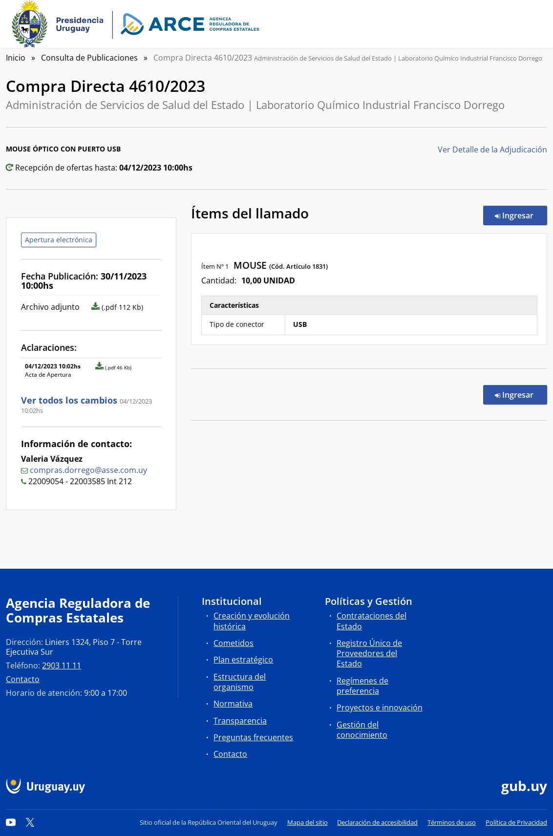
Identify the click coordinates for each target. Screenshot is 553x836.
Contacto (23, 679)
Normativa (233, 703)
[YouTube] (11, 822)
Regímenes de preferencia (362, 685)
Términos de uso (451, 822)
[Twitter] (30, 822)
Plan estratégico (243, 659)
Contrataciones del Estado (371, 620)
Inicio (15, 57)
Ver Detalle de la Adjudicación (492, 149)
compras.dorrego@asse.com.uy (88, 470)
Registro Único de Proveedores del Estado (369, 653)
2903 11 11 (61, 665)
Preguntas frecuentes (253, 737)
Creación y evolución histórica (251, 620)
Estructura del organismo (239, 681)
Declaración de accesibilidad (377, 822)
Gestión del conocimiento (362, 729)
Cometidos (233, 643)
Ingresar (521, 215)
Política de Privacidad (516, 822)
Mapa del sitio (307, 822)
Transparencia (240, 720)
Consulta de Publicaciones (89, 57)
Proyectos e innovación (380, 707)
